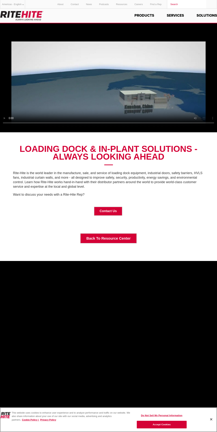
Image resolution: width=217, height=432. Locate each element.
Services (175, 15)
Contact (75, 4)
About (60, 4)
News (89, 4)
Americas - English (13, 4)
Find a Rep (156, 4)
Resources (121, 4)
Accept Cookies (162, 424)
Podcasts (104, 4)
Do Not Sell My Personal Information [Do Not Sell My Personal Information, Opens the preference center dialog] (161, 415)
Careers (138, 4)
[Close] (211, 419)
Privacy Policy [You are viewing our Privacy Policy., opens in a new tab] (48, 419)
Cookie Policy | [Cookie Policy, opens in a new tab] (30, 419)
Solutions (207, 15)
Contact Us (108, 211)
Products (144, 15)
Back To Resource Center (108, 238)
